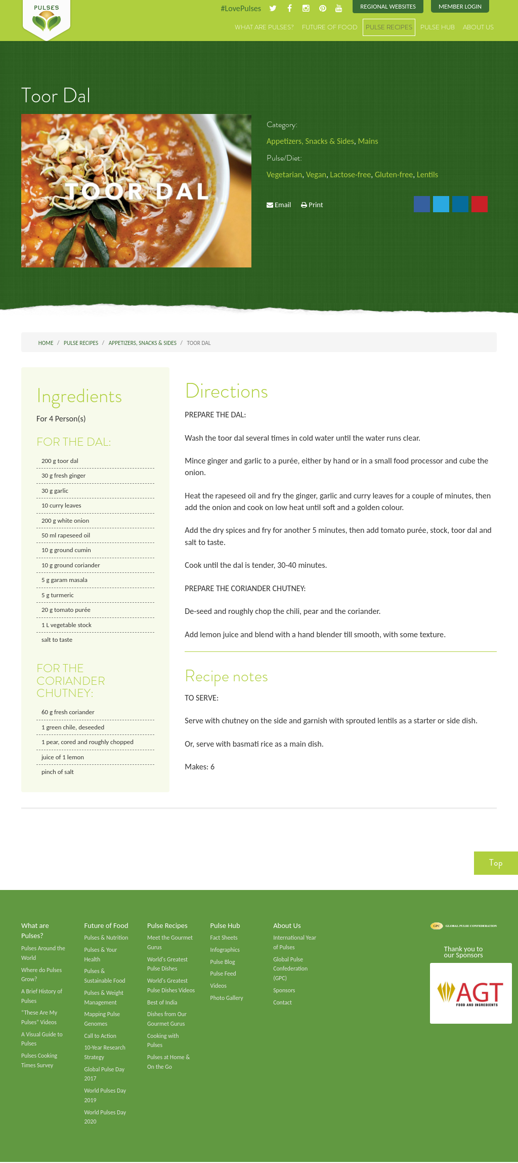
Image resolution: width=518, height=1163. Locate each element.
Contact (282, 1002)
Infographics (225, 950)
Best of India (162, 1002)
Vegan (316, 174)
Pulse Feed (223, 974)
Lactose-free (350, 174)
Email (283, 205)
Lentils (428, 174)
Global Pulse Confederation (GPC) (290, 969)
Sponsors (284, 990)
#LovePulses (240, 8)
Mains (368, 141)
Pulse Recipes (389, 27)
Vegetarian (284, 174)
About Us (478, 27)
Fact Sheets (224, 938)
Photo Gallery (226, 998)
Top (496, 863)
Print (316, 205)
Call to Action (100, 1036)
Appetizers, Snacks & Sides (310, 141)
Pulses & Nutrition (106, 938)
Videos (218, 986)
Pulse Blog (222, 962)
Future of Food (330, 27)
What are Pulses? (264, 27)
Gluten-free (394, 174)
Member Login (460, 6)
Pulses (46, 21)
